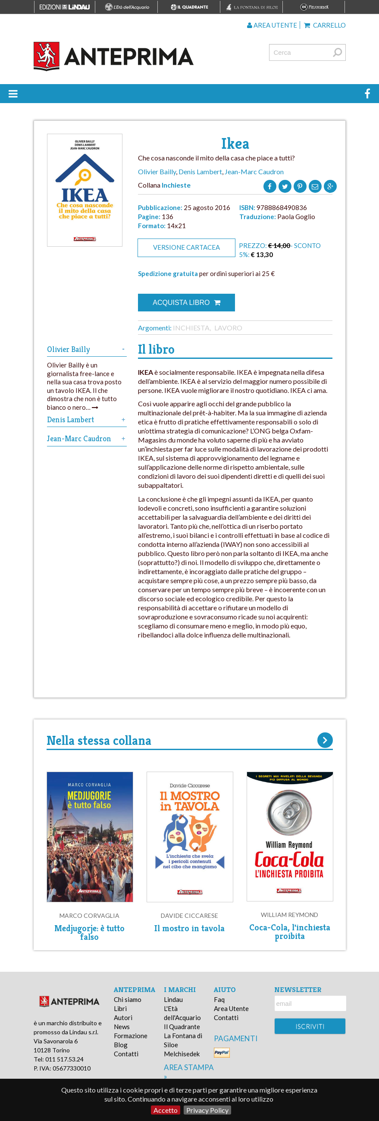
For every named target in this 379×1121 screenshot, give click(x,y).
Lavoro (228, 327)
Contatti (126, 1054)
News (122, 1026)
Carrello (325, 25)
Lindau (173, 999)
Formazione (130, 1035)
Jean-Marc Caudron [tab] (87, 438)
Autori (123, 1017)
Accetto (165, 1110)
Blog (121, 1045)
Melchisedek (182, 1054)
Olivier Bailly (157, 171)
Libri (120, 1008)
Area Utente (231, 1008)
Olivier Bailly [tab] (87, 349)
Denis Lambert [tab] (87, 419)
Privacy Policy (207, 1110)
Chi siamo (127, 999)
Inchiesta (191, 327)
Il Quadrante (182, 1026)
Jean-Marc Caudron (254, 171)
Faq (219, 999)
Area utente (272, 25)
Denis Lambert (200, 171)
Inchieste (176, 185)
